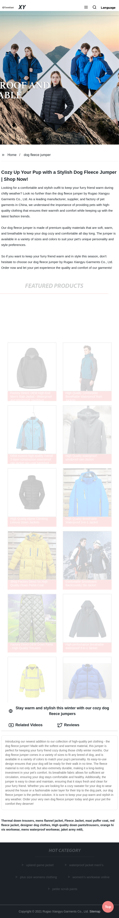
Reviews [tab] (68, 725)
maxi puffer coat (96, 820)
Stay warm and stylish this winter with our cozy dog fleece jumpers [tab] (59, 711)
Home (12, 155)
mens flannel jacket (49, 820)
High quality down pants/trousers (75, 825)
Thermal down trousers (17, 820)
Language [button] (108, 7)
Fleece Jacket (74, 820)
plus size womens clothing (38, 877)
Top (108, 906)
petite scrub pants (65, 889)
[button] (86, 7)
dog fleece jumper (37, 155)
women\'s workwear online (91, 877)
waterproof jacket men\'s (87, 865)
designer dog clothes (35, 825)
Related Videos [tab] (26, 725)
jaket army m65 (71, 829)
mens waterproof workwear (40, 829)
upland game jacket (40, 865)
